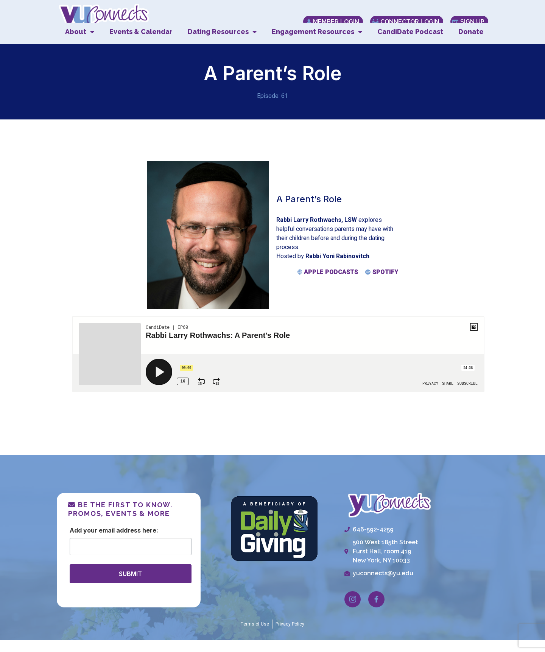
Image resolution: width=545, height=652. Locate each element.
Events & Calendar (141, 44)
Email (107, 542)
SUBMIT (130, 585)
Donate (471, 44)
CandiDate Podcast (410, 44)
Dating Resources (222, 44)
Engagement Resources (317, 44)
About (79, 44)
